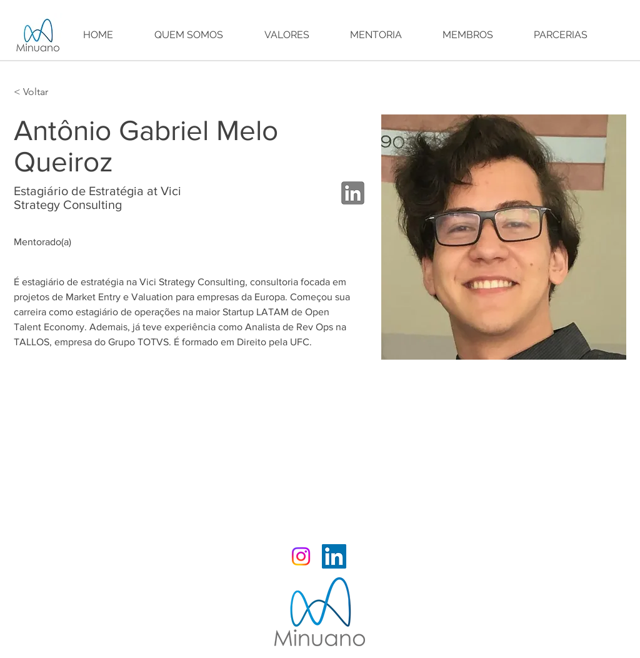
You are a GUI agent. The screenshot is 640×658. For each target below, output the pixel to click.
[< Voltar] (38, 92)
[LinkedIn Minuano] (334, 556)
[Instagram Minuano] (301, 556)
